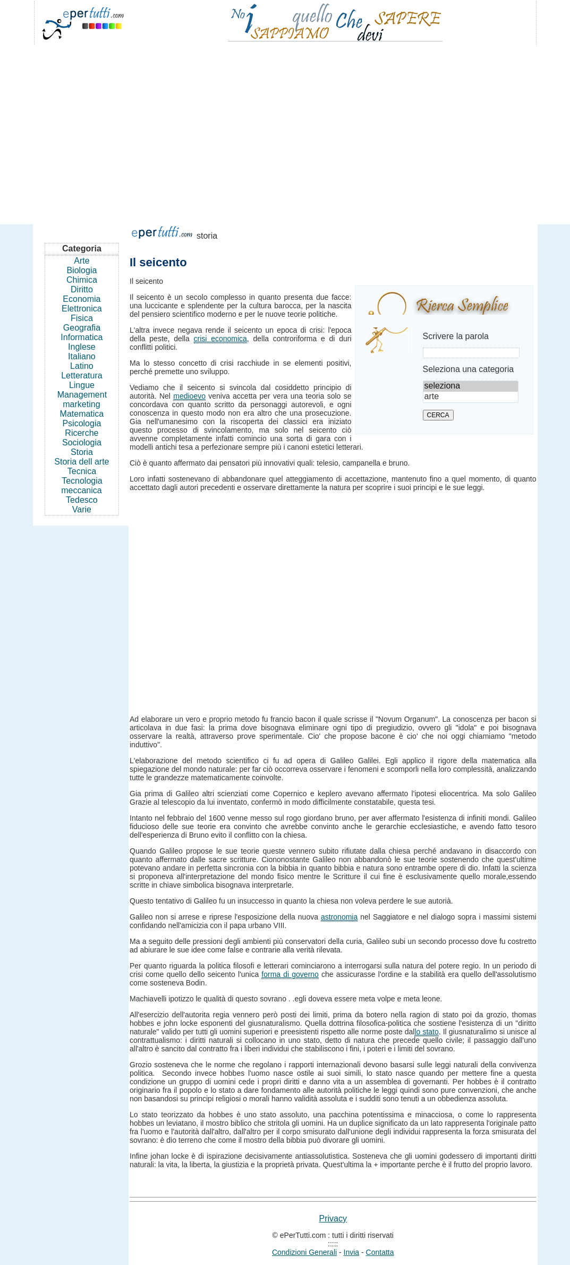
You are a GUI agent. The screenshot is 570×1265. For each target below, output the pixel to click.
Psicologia (81, 423)
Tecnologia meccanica (81, 485)
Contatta (380, 1252)
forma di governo (290, 974)
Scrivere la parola (456, 336)
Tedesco (82, 499)
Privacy (333, 1218)
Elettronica (82, 308)
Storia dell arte (81, 461)
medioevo (189, 396)
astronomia (339, 917)
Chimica (81, 279)
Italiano (82, 356)
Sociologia (81, 442)
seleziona (470, 386)
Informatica (82, 337)
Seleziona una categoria (468, 369)
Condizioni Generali (304, 1252)
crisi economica (220, 338)
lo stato (426, 1031)
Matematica (82, 413)
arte (470, 397)
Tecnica (81, 471)
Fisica (82, 318)
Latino (81, 365)
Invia (352, 1252)
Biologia (81, 270)
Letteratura (81, 375)
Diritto (82, 289)
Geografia (81, 327)
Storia (82, 452)
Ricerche (81, 432)
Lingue (82, 385)
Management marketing (82, 399)
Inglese (82, 346)
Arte (81, 260)
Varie (81, 509)
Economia (81, 298)
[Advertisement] (285, 129)
